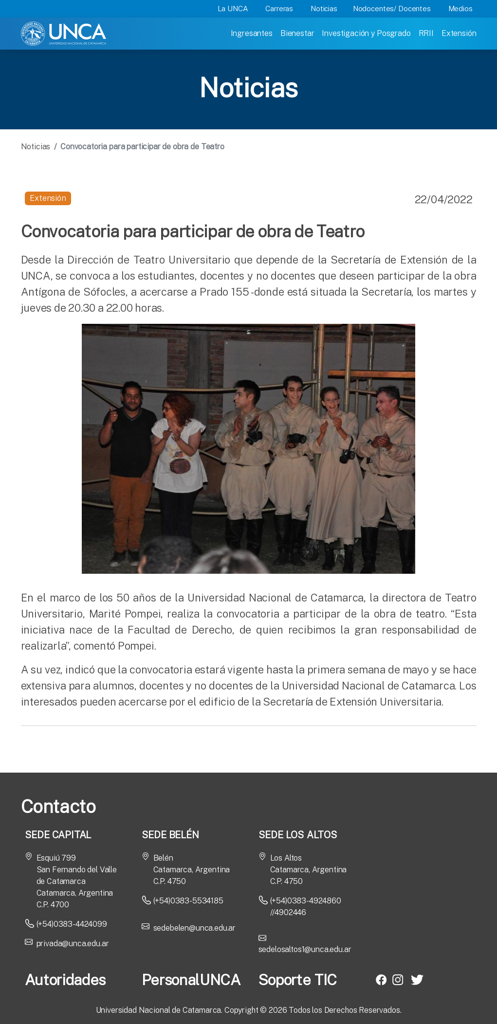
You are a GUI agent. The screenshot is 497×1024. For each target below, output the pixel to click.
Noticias (324, 8)
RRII (426, 33)
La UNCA (233, 8)
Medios (460, 8)
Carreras (279, 8)
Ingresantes (252, 33)
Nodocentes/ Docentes (392, 8)
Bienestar (297, 33)
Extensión (459, 33)
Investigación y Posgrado (366, 33)
